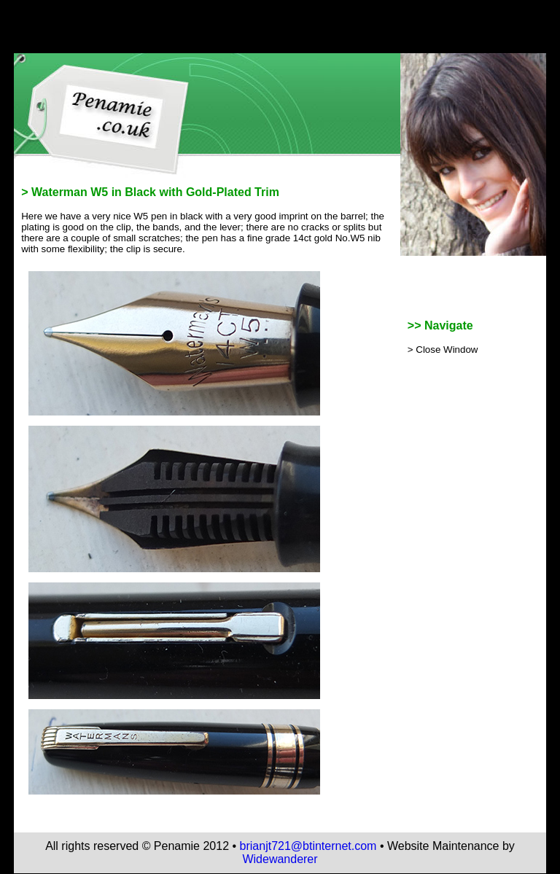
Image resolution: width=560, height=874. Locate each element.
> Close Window (443, 349)
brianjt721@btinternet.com (308, 846)
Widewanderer (279, 859)
